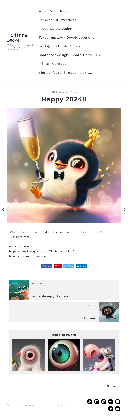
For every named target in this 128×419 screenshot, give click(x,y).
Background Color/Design (61, 46)
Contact (59, 64)
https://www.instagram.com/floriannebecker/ (41, 251)
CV (98, 55)
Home (40, 11)
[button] (113, 386)
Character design (53, 55)
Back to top (65, 405)
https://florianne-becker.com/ (30, 256)
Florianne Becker (17, 38)
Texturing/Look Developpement (66, 37)
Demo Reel (58, 11)
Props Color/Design (55, 29)
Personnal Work (64, 92)
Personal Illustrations (57, 20)
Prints (44, 64)
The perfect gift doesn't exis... (65, 73)
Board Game (82, 55)
